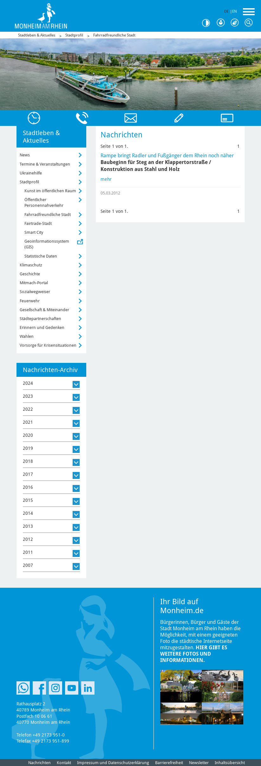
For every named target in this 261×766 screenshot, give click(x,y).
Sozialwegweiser (35, 291)
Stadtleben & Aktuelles (36, 35)
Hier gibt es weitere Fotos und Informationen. (193, 654)
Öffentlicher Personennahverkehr (43, 202)
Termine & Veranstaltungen (45, 164)
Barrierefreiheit (169, 762)
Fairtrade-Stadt (38, 223)
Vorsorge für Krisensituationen (48, 345)
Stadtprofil (74, 35)
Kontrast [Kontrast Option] (208, 23)
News (25, 155)
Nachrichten (39, 762)
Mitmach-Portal (34, 282)
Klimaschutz (31, 265)
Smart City (33, 232)
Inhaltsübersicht (230, 762)
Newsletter (199, 762)
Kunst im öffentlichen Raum (50, 190)
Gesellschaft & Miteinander (44, 309)
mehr (106, 179)
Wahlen (27, 336)
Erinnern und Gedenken (42, 327)
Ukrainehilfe (31, 173)
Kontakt (64, 762)
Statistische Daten (40, 256)
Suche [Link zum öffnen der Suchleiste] (250, 23)
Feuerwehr (30, 300)
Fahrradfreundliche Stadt (114, 35)
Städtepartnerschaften (40, 318)
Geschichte (30, 274)
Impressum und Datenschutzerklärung (113, 762)
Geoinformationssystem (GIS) (46, 244)
